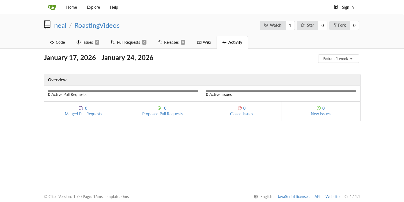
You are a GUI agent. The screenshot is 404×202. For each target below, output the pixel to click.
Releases (171, 42)
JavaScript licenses (293, 196)
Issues (88, 42)
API (317, 196)
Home (71, 7)
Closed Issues (241, 111)
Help (114, 7)
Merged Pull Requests (83, 111)
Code (57, 42)
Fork (340, 25)
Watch (272, 25)
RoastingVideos (97, 25)
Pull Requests (128, 42)
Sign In (344, 7)
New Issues (320, 111)
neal (60, 25)
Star (307, 25)
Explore (93, 7)
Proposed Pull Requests (162, 111)
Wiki (204, 42)
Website (332, 196)
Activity (232, 42)
